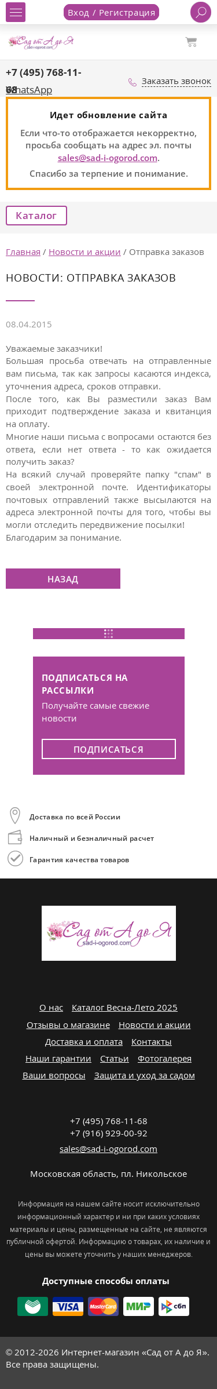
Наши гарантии (58, 1058)
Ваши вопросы (54, 1075)
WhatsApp (29, 89)
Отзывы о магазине (68, 1024)
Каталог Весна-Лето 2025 (125, 1007)
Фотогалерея (165, 1058)
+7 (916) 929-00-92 (109, 1133)
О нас (51, 1007)
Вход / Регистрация (112, 12)
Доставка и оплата (84, 1041)
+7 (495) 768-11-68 (109, 1120)
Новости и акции (155, 1024)
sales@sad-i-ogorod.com (107, 157)
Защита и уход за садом (144, 1075)
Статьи (114, 1058)
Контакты (151, 1041)
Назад (63, 579)
